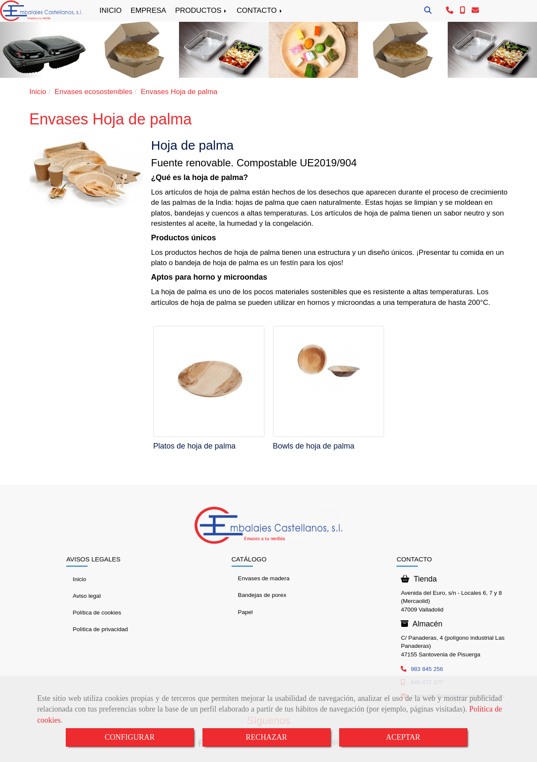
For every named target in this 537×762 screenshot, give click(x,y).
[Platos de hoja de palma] (208, 381)
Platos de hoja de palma (194, 446)
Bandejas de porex (262, 595)
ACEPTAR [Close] (403, 737)
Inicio (79, 579)
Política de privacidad (100, 629)
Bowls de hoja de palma (314, 446)
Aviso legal (87, 596)
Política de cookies (97, 612)
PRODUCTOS (201, 10)
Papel (245, 612)
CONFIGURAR (130, 737)
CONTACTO (260, 10)
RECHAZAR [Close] (266, 737)
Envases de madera (264, 578)
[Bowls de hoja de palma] (328, 381)
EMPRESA (148, 10)
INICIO (111, 10)
